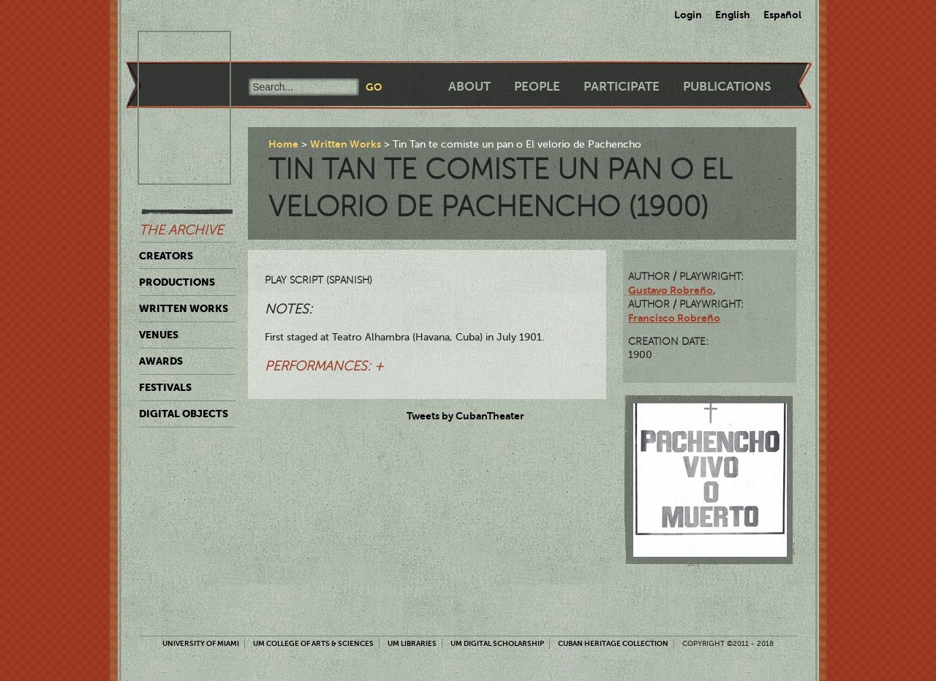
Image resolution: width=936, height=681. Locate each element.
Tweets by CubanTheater (465, 416)
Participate (622, 87)
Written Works (183, 308)
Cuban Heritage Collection (613, 643)
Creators (166, 256)
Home (283, 144)
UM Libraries (412, 643)
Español (782, 14)
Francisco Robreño (674, 318)
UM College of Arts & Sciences (313, 643)
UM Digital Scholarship (497, 643)
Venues (158, 334)
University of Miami (200, 643)
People (537, 87)
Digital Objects (183, 413)
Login (688, 14)
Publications (727, 87)
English (732, 14)
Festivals (165, 387)
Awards (161, 361)
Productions (177, 282)
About (469, 87)
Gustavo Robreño (670, 290)
